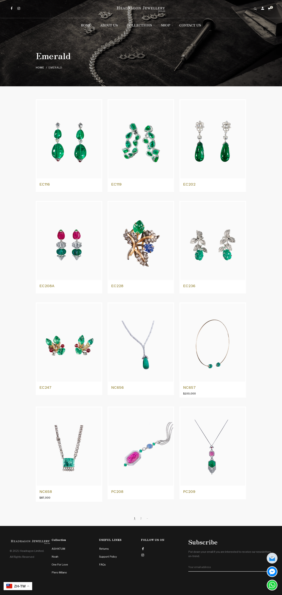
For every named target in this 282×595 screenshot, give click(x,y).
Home (40, 67)
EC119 (116, 184)
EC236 (189, 286)
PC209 (189, 491)
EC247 (45, 387)
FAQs (102, 564)
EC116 (44, 184)
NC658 (45, 491)
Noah (55, 556)
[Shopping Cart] (269, 9)
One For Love (60, 564)
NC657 (189, 387)
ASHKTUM (58, 548)
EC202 (189, 184)
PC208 (117, 491)
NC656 (117, 387)
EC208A (46, 286)
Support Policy (108, 556)
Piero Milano (59, 572)
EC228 (117, 286)
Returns (104, 548)
